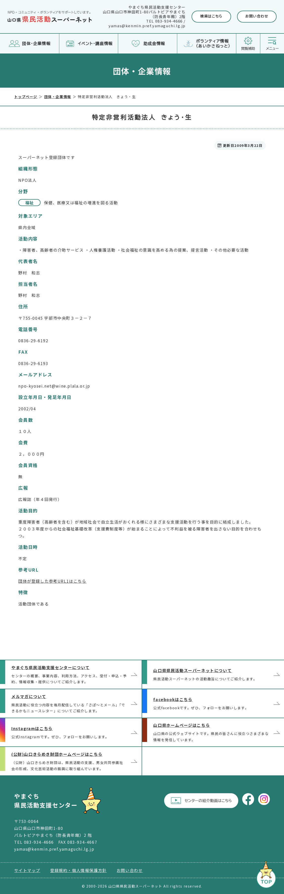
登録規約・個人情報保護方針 (78, 870)
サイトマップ (27, 870)
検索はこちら (211, 16)
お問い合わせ (256, 16)
